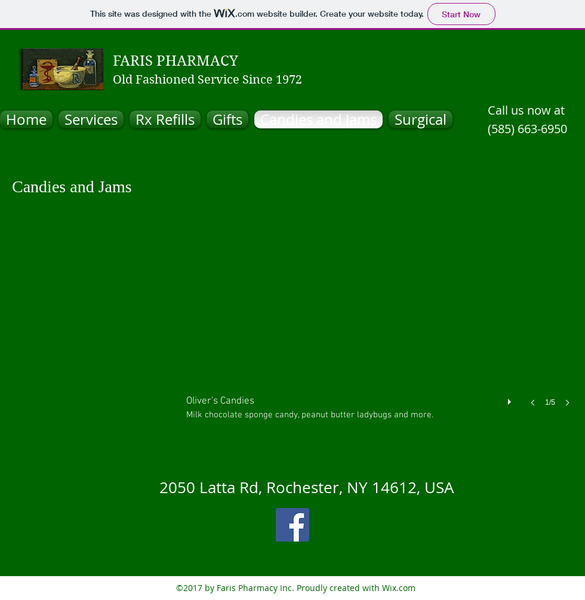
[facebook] (292, 524)
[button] (381, 318)
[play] (511, 399)
